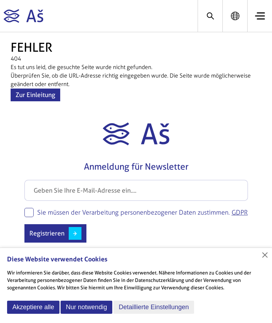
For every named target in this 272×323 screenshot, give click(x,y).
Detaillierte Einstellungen (154, 307)
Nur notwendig (86, 307)
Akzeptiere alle (33, 307)
